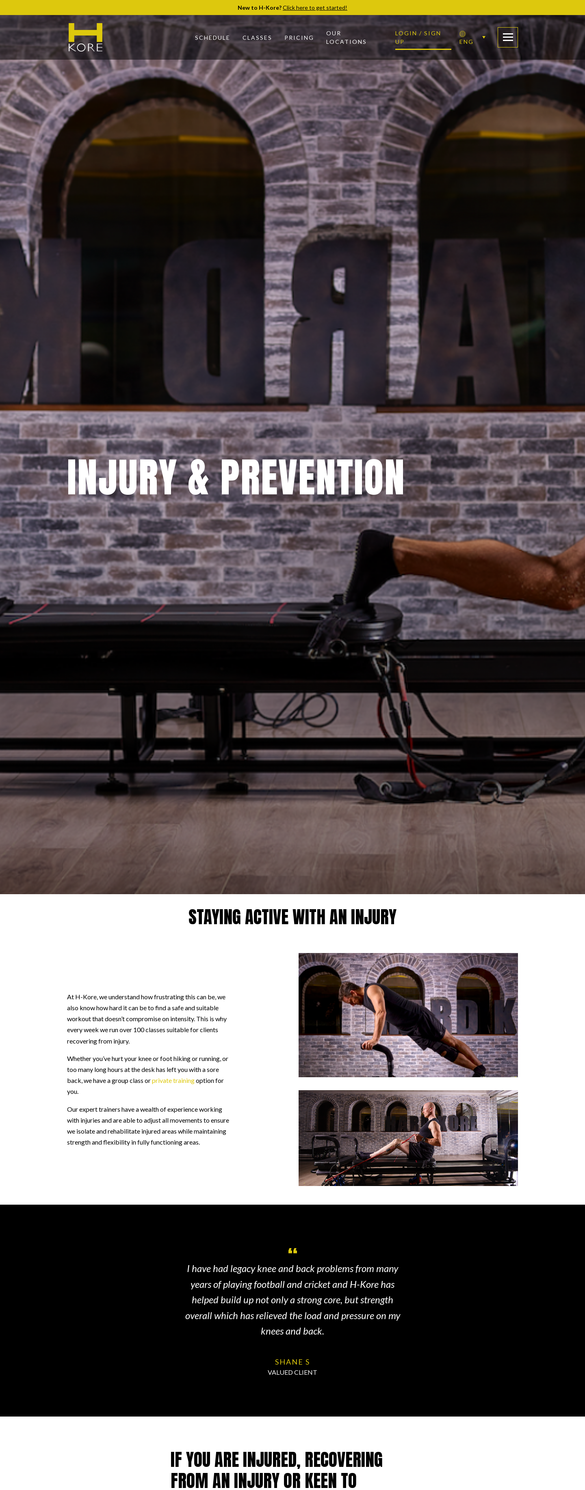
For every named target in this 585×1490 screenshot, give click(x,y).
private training (173, 1080)
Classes (257, 37)
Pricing (299, 37)
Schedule (212, 37)
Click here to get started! (315, 7)
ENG (466, 38)
